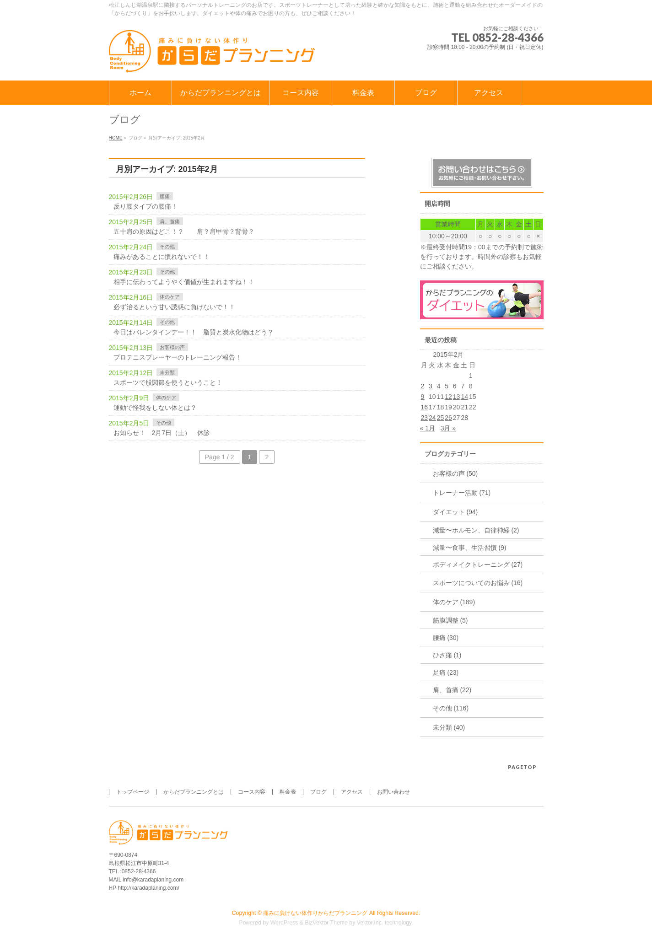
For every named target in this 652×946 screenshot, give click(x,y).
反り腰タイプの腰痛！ (145, 206)
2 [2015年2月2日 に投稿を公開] (423, 386)
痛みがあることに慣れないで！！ (161, 256)
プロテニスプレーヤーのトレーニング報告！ (177, 357)
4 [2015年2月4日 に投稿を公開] (439, 386)
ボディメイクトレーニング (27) (478, 564)
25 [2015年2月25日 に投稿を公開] (440, 417)
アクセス (352, 792)
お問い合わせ (393, 792)
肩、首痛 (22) (452, 689)
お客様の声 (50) (455, 473)
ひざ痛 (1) (447, 655)
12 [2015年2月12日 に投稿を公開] (448, 396)
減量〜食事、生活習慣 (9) (470, 547)
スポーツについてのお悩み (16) (478, 582)
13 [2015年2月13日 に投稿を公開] (456, 396)
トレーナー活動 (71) (462, 492)
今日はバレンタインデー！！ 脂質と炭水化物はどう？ (193, 332)
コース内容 (251, 792)
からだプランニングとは (193, 792)
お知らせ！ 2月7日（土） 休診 (161, 432)
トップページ (132, 792)
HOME (116, 137)
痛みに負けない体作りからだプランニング (315, 913)
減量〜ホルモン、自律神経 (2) (476, 530)
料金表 (288, 792)
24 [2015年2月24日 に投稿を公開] (432, 417)
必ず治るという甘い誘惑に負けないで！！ (174, 307)
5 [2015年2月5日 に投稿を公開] (446, 386)
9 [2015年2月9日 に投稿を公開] (423, 396)
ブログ (318, 792)
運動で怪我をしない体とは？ (155, 407)
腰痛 (165, 196)
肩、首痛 (170, 221)
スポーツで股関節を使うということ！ (167, 382)
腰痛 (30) (446, 637)
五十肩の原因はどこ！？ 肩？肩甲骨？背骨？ (183, 231)
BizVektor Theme (326, 922)
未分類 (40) (449, 727)
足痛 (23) (446, 672)
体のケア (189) (454, 602)
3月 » (448, 428)
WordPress (284, 922)
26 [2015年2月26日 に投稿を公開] (448, 417)
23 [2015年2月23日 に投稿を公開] (424, 417)
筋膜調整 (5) (450, 620)
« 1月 (427, 428)
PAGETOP (522, 767)
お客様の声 (172, 347)
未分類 (167, 372)
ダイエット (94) (455, 512)
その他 (167, 246)
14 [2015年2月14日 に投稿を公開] (464, 396)
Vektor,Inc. (370, 922)
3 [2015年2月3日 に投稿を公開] (430, 386)
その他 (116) (451, 708)
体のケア (170, 297)
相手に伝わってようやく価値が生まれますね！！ (183, 281)
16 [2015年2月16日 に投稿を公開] (424, 407)
